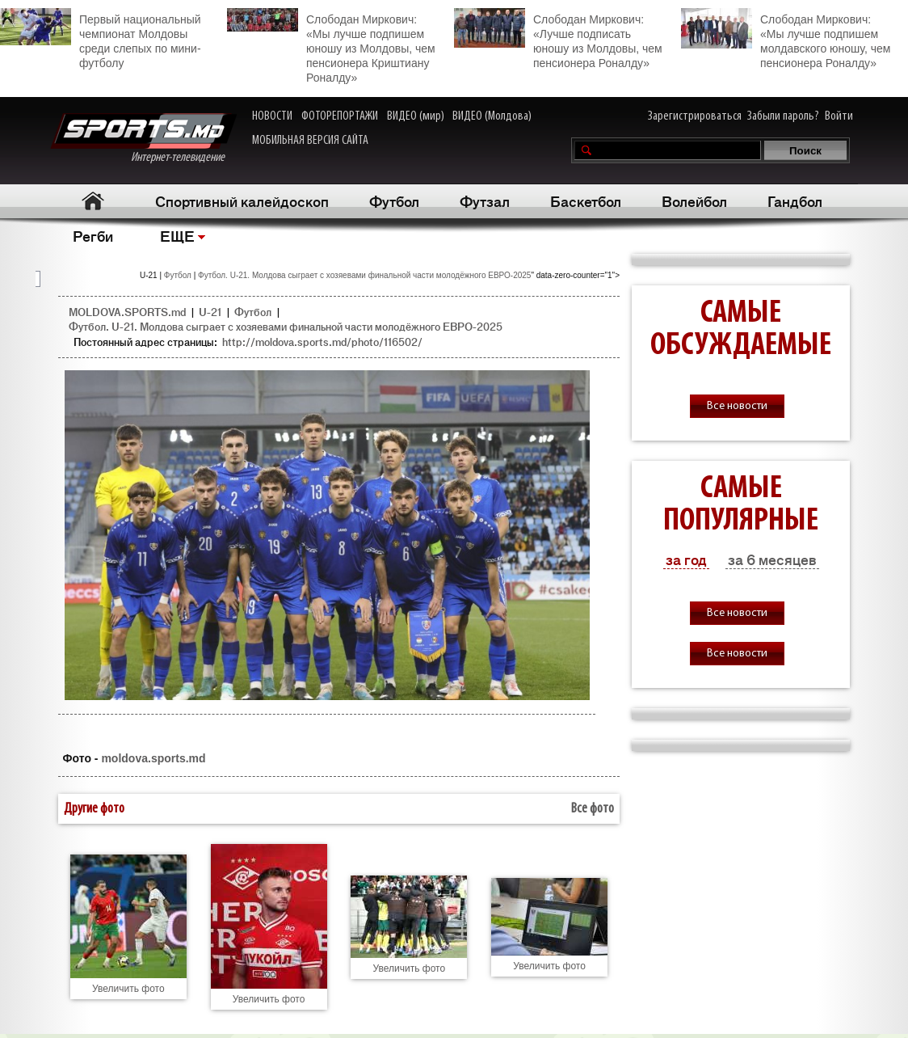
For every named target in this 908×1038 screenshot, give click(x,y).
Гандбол (794, 200)
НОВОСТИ (272, 116)
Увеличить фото (128, 988)
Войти (839, 116)
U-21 (210, 312)
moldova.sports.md (153, 758)
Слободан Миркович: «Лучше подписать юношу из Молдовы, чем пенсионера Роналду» (558, 39)
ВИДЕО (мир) (415, 116)
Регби (93, 235)
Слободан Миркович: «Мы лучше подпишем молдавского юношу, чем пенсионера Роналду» (785, 39)
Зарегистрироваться (695, 116)
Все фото (592, 808)
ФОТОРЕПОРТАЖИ (339, 116)
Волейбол (694, 200)
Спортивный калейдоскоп (242, 200)
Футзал (485, 200)
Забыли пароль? (783, 116)
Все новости (737, 406)
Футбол (394, 200)
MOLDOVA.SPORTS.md (127, 312)
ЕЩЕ (177, 235)
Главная (92, 201)
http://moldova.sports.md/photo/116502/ (322, 341)
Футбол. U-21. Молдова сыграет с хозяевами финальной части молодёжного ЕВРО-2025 (364, 275)
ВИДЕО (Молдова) (492, 116)
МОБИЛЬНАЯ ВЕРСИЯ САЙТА (310, 140)
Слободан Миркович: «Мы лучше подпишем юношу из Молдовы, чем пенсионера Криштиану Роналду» (331, 46)
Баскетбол (585, 200)
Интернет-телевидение (143, 138)
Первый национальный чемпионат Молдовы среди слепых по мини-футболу (100, 39)
